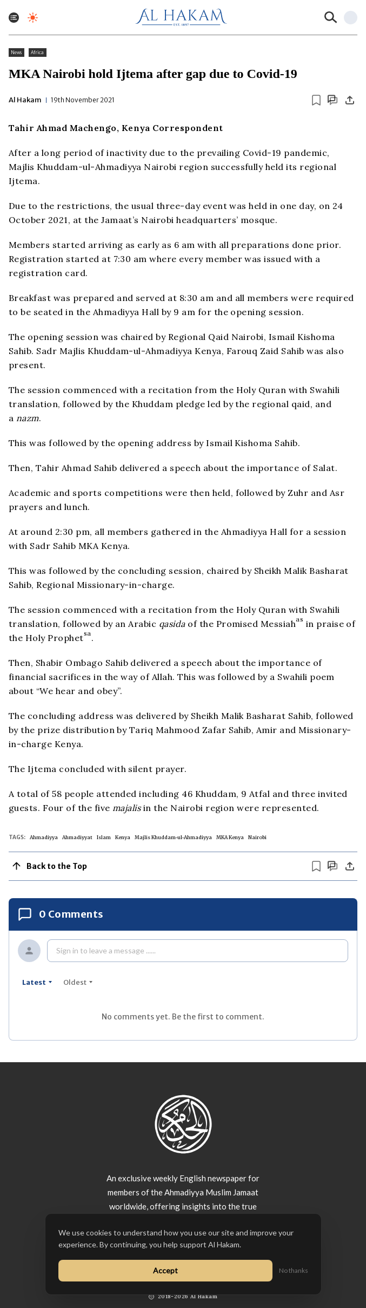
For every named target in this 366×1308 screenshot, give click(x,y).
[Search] (330, 17)
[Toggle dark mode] (33, 17)
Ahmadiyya (44, 837)
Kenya (122, 837)
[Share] (349, 100)
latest (37, 982)
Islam (104, 837)
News (16, 52)
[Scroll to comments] (332, 100)
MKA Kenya (230, 837)
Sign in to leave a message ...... (106, 950)
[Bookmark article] (316, 100)
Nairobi (257, 837)
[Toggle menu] (14, 17)
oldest (78, 982)
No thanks (293, 1270)
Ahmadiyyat (77, 837)
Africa (37, 52)
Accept (165, 1270)
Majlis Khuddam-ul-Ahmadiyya (173, 837)
